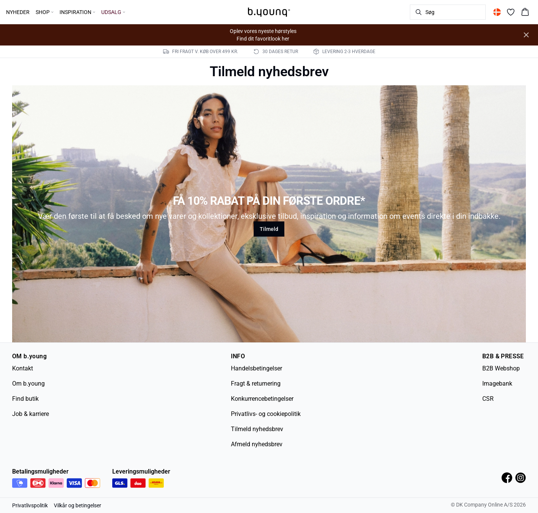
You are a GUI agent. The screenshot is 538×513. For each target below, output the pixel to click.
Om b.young (28, 383)
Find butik (25, 398)
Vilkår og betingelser (77, 505)
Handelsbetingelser (256, 368)
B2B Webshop (501, 368)
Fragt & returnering (256, 383)
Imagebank (497, 383)
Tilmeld (269, 229)
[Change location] (497, 12)
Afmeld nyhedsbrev (256, 444)
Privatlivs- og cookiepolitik (266, 413)
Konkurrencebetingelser (262, 398)
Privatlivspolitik (30, 505)
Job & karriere (30, 413)
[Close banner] (526, 35)
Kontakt (22, 368)
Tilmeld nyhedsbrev (257, 429)
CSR (488, 398)
